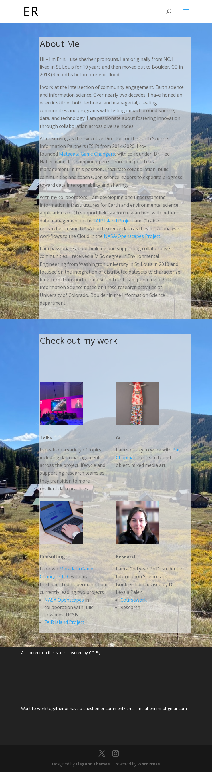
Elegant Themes (93, 764)
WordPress (149, 764)
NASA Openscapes (64, 600)
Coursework (133, 600)
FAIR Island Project (113, 221)
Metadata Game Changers (87, 154)
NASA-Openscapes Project (132, 236)
